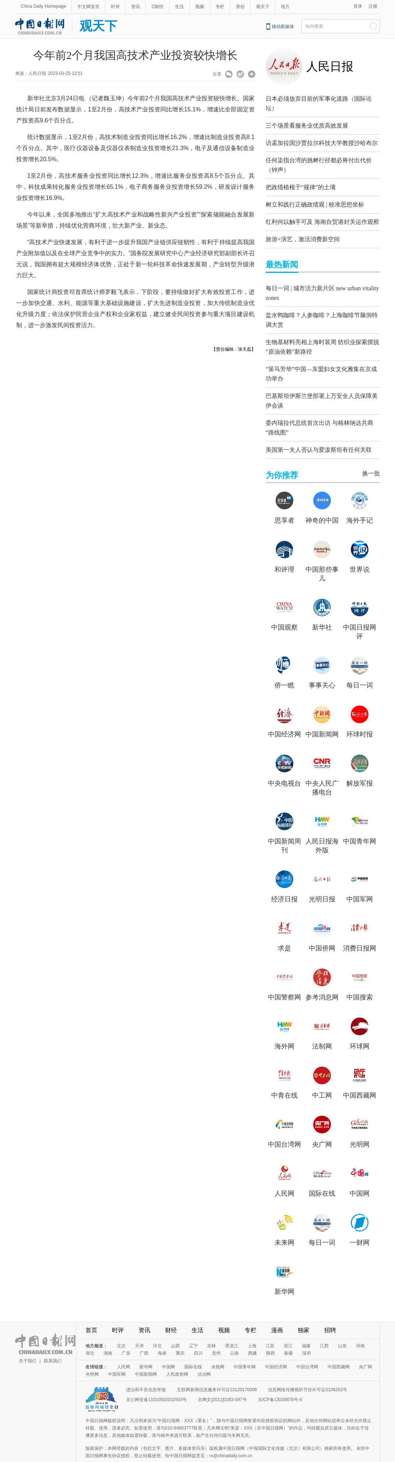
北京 (121, 1330)
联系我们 (53, 1345)
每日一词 (359, 669)
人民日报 (329, 66)
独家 (304, 1314)
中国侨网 (322, 932)
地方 (285, 6)
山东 (342, 1330)
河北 (157, 1330)
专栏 (220, 6)
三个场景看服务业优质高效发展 (307, 124)
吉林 (211, 1330)
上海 (252, 1330)
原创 (240, 6)
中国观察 (284, 611)
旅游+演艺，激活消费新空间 (303, 235)
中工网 (322, 1079)
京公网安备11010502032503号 (156, 1383)
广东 (126, 1337)
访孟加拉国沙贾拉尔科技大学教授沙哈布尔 (322, 141)
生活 (179, 6)
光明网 (360, 1128)
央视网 (217, 1351)
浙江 (288, 1330)
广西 (144, 1337)
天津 (139, 1330)
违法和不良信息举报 (146, 1373)
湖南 (108, 1337)
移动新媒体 (283, 26)
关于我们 (27, 1345)
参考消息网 (322, 981)
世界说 (360, 553)
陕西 (270, 1337)
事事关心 (322, 669)
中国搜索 (359, 981)
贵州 (216, 1337)
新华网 (284, 1275)
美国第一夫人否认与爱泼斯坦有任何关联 (319, 434)
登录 (357, 6)
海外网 (284, 1030)
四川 (198, 1337)
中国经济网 (284, 718)
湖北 (89, 1337)
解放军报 (359, 767)
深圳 (306, 1337)
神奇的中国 (322, 504)
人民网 (284, 1177)
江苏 (270, 1330)
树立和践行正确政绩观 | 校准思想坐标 (315, 201)
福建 (306, 1330)
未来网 (284, 1226)
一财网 (360, 1226)
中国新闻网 (322, 718)
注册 (372, 6)
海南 (162, 1337)
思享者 (284, 504)
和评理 (284, 553)
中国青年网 (359, 825)
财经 (171, 1314)
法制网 (322, 1030)
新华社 (322, 611)
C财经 (157, 6)
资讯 (135, 6)
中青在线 (284, 1079)
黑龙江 (231, 1330)
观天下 (262, 6)
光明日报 (322, 883)
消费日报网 (359, 932)
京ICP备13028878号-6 (280, 1383)
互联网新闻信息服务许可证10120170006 (217, 1373)
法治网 (204, 1358)
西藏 (252, 1337)
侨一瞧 (284, 669)
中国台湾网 (284, 1128)
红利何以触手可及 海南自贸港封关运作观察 (322, 218)
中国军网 (359, 883)
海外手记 (359, 504)
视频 (199, 6)
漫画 (277, 1314)
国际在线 (322, 1177)
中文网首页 (88, 6)
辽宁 (193, 1330)
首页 (91, 1314)
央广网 (322, 1128)
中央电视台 (284, 767)
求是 (284, 932)
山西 (175, 1330)
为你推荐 (282, 459)
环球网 (360, 1030)
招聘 (330, 1314)
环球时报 (359, 718)
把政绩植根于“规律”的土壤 (301, 183)
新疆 (288, 1337)
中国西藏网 (359, 1079)
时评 (115, 6)
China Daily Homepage (43, 6)
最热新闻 (282, 261)
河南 (360, 1330)
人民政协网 (177, 1358)
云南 (234, 1337)
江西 (324, 1330)
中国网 (360, 1177)
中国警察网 (284, 981)
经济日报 (284, 883)
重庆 (180, 1337)
